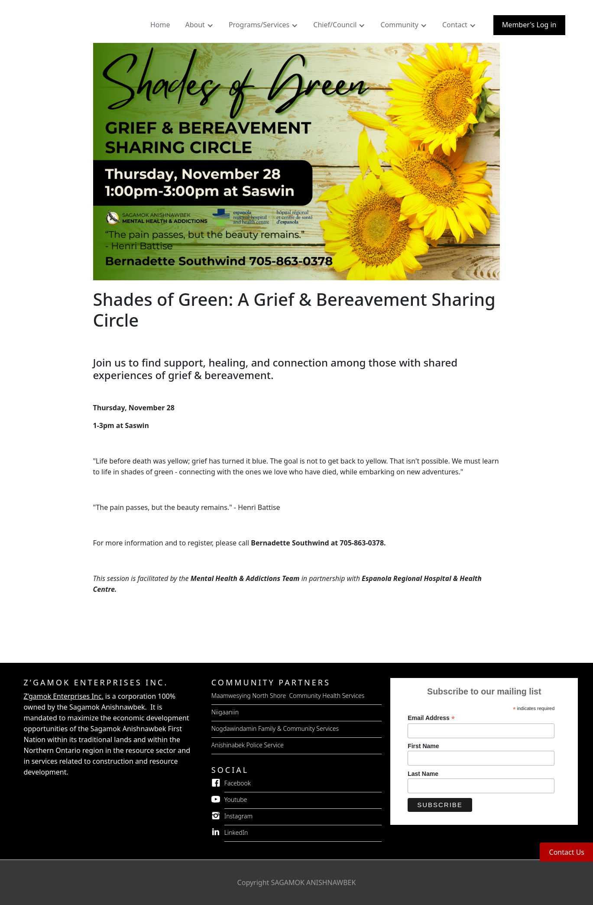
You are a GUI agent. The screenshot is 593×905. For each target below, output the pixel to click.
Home (160, 24)
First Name (423, 746)
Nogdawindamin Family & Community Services (275, 728)
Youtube (235, 799)
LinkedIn (236, 832)
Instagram (238, 816)
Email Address (431, 718)
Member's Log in (529, 24)
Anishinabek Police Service (247, 745)
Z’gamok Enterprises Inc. (64, 696)
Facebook (237, 783)
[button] (200, 26)
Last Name (423, 773)
